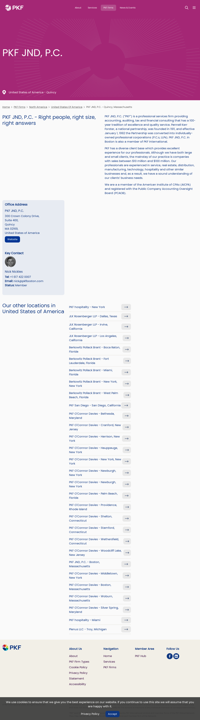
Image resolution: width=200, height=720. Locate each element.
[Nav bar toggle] (194, 7)
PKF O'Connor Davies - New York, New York (95, 461)
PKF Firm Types (79, 662)
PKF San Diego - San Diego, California (95, 405)
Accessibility (77, 684)
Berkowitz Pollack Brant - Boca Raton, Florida (94, 349)
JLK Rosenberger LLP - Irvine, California (88, 327)
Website (12, 239)
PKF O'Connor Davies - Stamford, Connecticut (92, 530)
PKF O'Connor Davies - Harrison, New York (94, 439)
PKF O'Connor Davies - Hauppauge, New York (93, 450)
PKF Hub (140, 656)
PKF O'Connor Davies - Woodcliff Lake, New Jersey (95, 553)
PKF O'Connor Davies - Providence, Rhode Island (93, 507)
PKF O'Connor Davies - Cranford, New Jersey (95, 427)
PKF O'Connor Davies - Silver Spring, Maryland (94, 610)
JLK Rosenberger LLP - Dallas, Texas (93, 316)
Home (6, 107)
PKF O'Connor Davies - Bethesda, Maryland (92, 416)
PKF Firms (108, 7)
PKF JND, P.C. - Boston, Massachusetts (84, 564)
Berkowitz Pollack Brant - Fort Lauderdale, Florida (89, 361)
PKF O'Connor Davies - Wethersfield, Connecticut (94, 541)
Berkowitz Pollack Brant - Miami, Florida (91, 372)
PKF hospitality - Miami (84, 620)
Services (92, 7)
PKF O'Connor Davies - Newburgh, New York (92, 473)
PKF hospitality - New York (87, 307)
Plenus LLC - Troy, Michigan (88, 629)
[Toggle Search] (187, 7)
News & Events (127, 7)
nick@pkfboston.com (28, 281)
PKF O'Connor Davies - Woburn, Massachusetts (91, 598)
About (78, 7)
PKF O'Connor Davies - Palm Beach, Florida (93, 496)
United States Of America (66, 107)
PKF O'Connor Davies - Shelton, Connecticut (90, 518)
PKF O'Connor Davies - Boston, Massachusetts (90, 587)
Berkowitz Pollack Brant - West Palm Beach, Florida (93, 395)
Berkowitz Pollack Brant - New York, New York (93, 384)
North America (38, 107)
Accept (112, 714)
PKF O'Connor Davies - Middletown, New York (93, 575)
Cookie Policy (78, 667)
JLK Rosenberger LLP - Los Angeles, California (93, 338)
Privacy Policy (90, 714)
